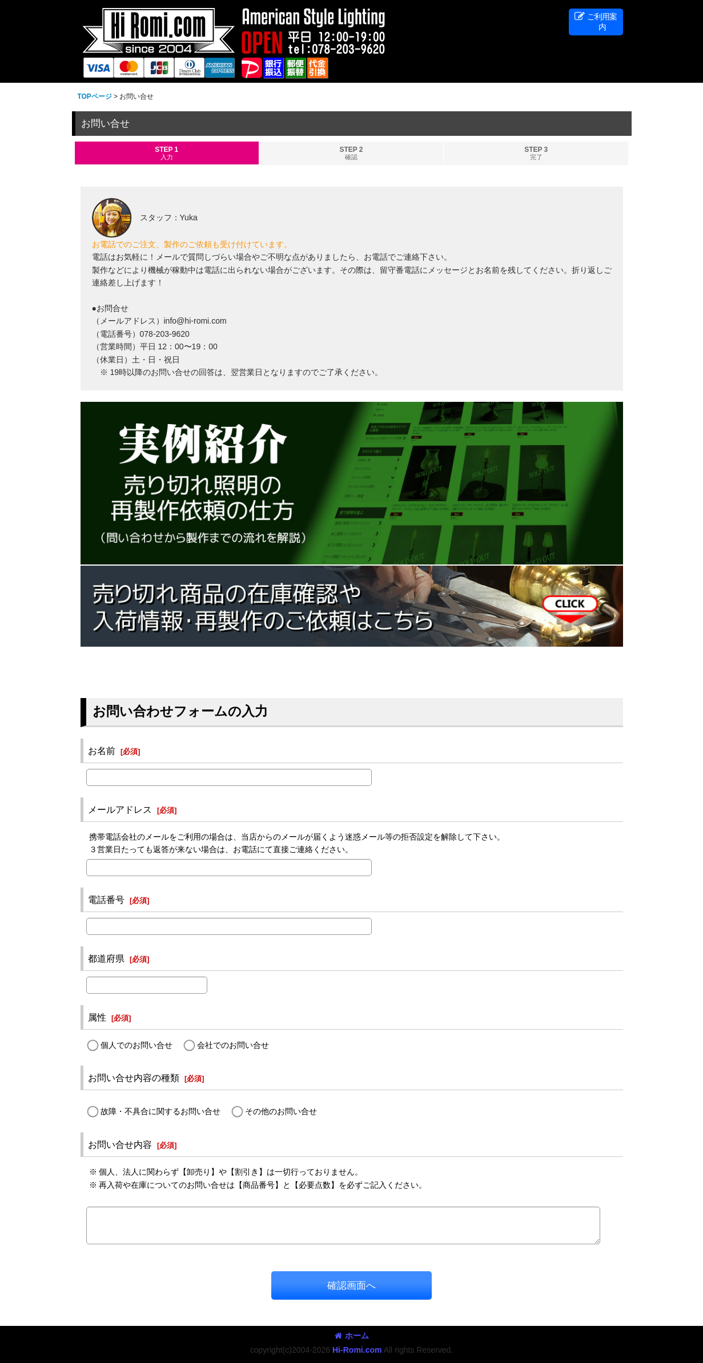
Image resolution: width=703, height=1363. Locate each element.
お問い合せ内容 (120, 1144)
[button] (596, 22)
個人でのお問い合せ (136, 1045)
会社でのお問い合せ (233, 1045)
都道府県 (106, 958)
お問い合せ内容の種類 (133, 1077)
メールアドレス (120, 809)
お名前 (101, 750)
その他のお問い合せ (281, 1111)
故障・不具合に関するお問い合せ (160, 1111)
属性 (97, 1017)
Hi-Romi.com (357, 1349)
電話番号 (106, 899)
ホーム (352, 1335)
